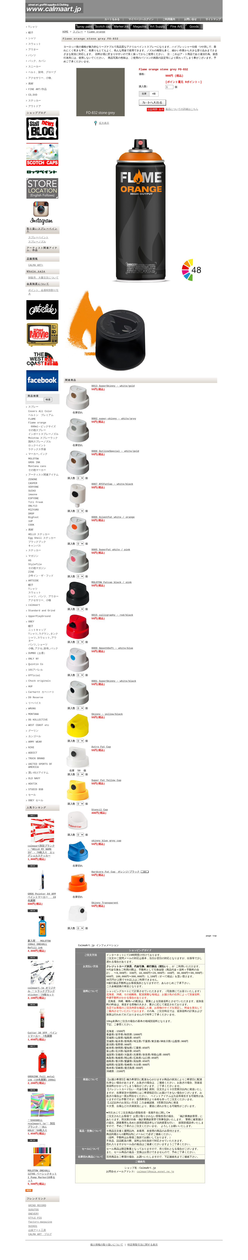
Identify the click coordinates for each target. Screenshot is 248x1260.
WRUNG (32, 708)
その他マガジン (37, 568)
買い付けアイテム (38, 773)
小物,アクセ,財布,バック (43, 648)
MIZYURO (33, 510)
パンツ (32, 55)
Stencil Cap (99, 809)
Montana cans (37, 466)
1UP (30, 521)
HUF (30, 686)
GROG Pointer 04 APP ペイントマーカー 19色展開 (42, 897)
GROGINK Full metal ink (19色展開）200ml (42, 1078)
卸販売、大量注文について (43, 277)
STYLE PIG (35, 1218)
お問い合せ (190, 19)
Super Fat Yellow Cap (106, 779)
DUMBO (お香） (37, 653)
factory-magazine (40, 1222)
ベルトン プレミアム (40, 415)
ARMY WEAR (35, 742)
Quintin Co (35, 664)
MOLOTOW (33, 459)
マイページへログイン (141, 19)
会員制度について (38, 284)
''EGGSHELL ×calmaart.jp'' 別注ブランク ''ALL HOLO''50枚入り (41, 1125)
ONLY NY (33, 659)
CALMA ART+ (35, 265)
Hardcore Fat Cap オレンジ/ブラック (116, 871)
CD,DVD (32, 95)
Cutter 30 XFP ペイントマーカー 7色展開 (42, 1034)
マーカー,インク (37, 454)
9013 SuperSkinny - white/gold (113, 386)
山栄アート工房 (37, 1230)
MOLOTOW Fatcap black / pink (111, 582)
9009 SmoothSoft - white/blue (112, 647)
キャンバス (34, 546)
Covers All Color (40, 411)
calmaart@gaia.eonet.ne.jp (155, 1171)
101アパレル (35, 670)
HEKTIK (32, 784)
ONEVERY (33, 1213)
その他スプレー (37, 430)
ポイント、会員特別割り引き (43, 292)
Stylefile (35, 564)
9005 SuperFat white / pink (110, 549)
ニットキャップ (37, 630)
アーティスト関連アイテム (43, 475)
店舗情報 (32, 258)
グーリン (33, 731)
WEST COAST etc (38, 725)
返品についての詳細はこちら (181, 109)
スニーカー (34, 66)
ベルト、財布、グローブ (42, 72)
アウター (33, 49)
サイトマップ (213, 19)
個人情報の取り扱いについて (106, 1244)
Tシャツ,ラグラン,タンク (43, 634)
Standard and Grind (41, 610)
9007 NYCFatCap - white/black (112, 484)
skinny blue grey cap (106, 840)
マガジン (33, 556)
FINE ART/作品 (37, 89)
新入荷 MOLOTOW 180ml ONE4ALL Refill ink (39, 944)
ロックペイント (37, 445)
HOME (65, 31)
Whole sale (36, 271)
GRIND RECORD (37, 1205)
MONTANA (33, 714)
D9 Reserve (35, 697)
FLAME (32, 419)
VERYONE (33, 487)
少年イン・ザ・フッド (40, 576)
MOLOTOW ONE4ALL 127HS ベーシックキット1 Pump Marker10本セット (42, 1175)
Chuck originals (39, 681)
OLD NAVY (34, 778)
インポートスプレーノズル (43, 434)
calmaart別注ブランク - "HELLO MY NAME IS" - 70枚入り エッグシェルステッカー (41, 851)
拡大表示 (100, 123)
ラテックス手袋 (37, 449)
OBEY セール (35, 800)
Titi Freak (35, 502)
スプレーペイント (38, 237)
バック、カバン (37, 61)
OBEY (31, 622)
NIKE (31, 747)
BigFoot (33, 517)
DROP (31, 514)
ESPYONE (33, 498)
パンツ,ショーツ (37, 645)
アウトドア (34, 106)
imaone (32, 494)
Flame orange (37, 423)
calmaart (34, 605)
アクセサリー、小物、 (40, 78)
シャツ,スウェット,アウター (42, 639)
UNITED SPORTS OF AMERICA (40, 765)
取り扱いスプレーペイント (42, 230)
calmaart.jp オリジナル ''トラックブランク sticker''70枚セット (42, 991)
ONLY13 (32, 506)
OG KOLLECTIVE (38, 720)
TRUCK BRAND (36, 758)
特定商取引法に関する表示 (142, 1244)
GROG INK (34, 462)
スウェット (34, 44)
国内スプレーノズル (39, 442)
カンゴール (34, 736)
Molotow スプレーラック (43, 438)
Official (34, 675)
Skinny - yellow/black (107, 713)
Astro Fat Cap (101, 746)
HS (29, 560)
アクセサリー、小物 (39, 600)
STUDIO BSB (35, 789)
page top (211, 935)
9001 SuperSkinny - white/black (113, 680)
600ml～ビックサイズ (42, 426)
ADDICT (32, 753)
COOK (31, 525)
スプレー (33, 407)
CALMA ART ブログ (40, 1234)
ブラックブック (37, 542)
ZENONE (32, 479)
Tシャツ (32, 27)
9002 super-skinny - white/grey (113, 418)
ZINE (31, 572)
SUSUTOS (33, 1209)
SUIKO (32, 491)
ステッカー (34, 100)
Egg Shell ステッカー (42, 538)
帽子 (30, 32)
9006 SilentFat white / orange (113, 517)
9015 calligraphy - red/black (112, 615)
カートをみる (112, 19)
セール (32, 795)
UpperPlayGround (39, 616)
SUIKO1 (32, 1226)
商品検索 (33, 396)
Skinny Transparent (104, 902)
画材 (30, 83)
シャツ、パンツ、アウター (43, 596)
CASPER (32, 483)
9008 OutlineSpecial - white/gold (115, 451)
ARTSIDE (33, 580)
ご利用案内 (169, 19)
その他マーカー (37, 470)
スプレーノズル (37, 241)
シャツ (32, 38)
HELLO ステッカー (39, 534)
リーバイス (34, 703)
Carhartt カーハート (41, 692)
